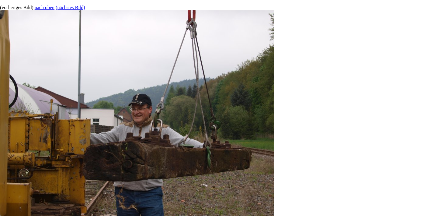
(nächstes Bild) (70, 7)
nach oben (44, 7)
